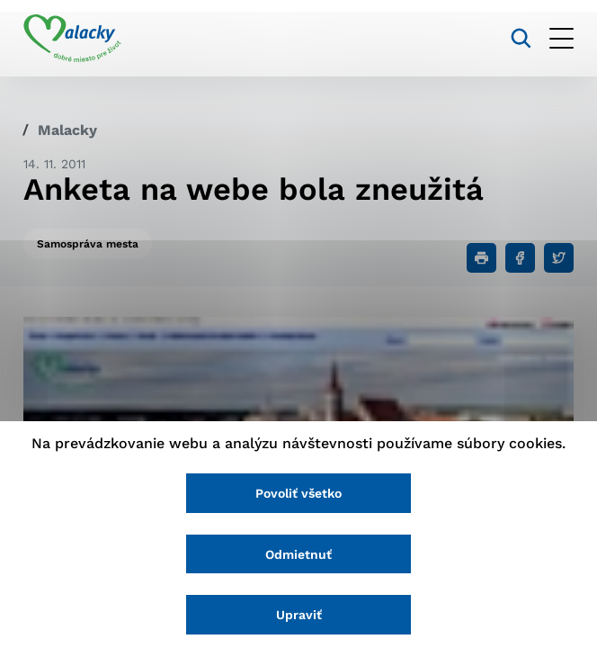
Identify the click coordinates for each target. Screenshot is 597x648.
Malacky (67, 130)
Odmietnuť (298, 554)
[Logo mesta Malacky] (72, 38)
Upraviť (299, 615)
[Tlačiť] (481, 258)
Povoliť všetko (298, 493)
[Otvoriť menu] (561, 38)
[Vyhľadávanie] (521, 38)
